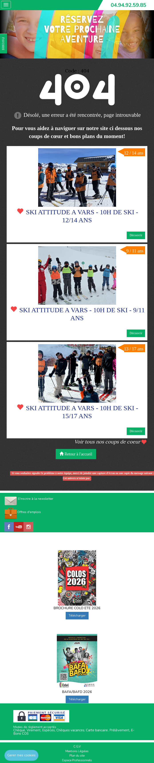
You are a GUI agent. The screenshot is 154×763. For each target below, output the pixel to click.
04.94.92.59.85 (128, 5)
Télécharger (77, 615)
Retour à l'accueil (75, 454)
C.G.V (77, 747)
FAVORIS (3, 43)
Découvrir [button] (136, 235)
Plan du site (77, 756)
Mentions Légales (77, 751)
